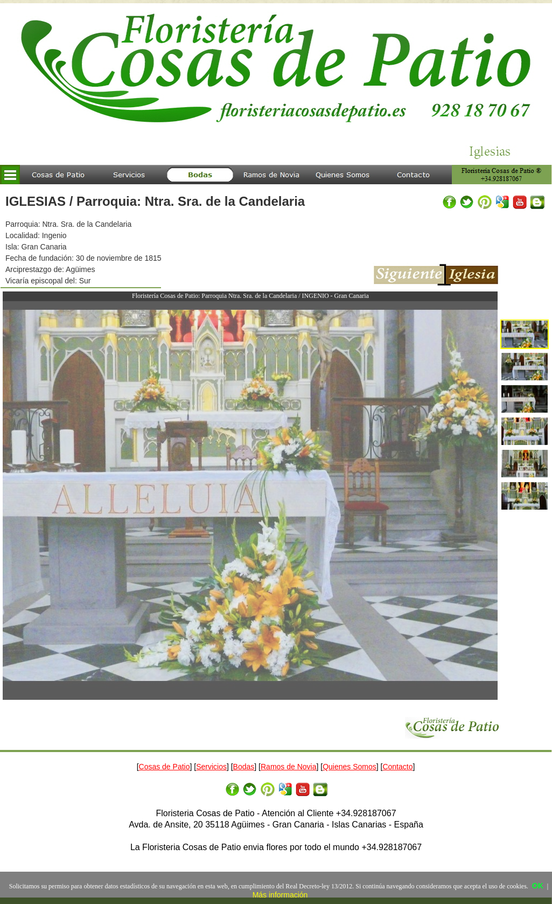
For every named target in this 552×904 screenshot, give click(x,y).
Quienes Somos (349, 766)
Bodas (244, 766)
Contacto (397, 766)
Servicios (211, 766)
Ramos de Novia (289, 766)
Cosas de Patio (164, 766)
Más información (280, 895)
